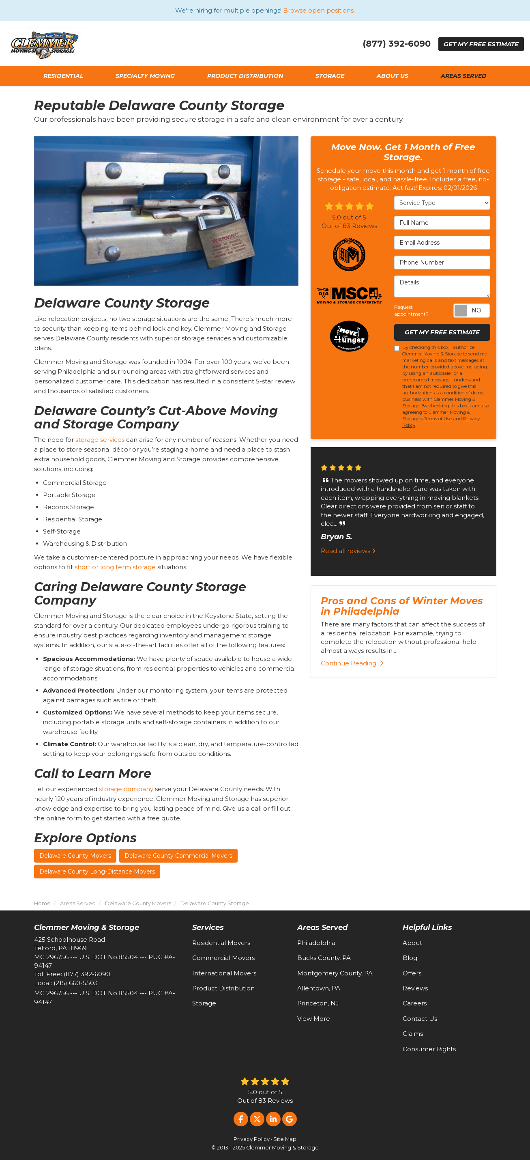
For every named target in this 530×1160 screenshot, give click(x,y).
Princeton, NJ (318, 1003)
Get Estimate (481, 44)
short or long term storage (115, 567)
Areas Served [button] (464, 76)
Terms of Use (438, 419)
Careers (415, 1003)
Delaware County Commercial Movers (178, 855)
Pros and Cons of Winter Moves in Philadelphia (402, 606)
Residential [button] (63, 76)
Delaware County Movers (75, 855)
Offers (412, 973)
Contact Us (420, 1018)
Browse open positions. (319, 10)
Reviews (415, 988)
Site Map (284, 1139)
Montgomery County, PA (335, 973)
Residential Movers (221, 943)
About (412, 943)
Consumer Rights (429, 1049)
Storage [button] (329, 76)
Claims (413, 1033)
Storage (204, 1003)
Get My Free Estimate (442, 332)
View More (313, 1018)
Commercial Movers (223, 958)
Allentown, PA (318, 988)
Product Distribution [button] (245, 76)
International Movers (224, 973)
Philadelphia (316, 943)
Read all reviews (348, 551)
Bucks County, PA (324, 958)
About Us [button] (392, 76)
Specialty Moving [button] (145, 76)
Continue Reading (352, 663)
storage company (126, 789)
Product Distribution (223, 988)
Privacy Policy (252, 1139)
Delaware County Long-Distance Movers (97, 871)
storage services (99, 439)
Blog (410, 958)
